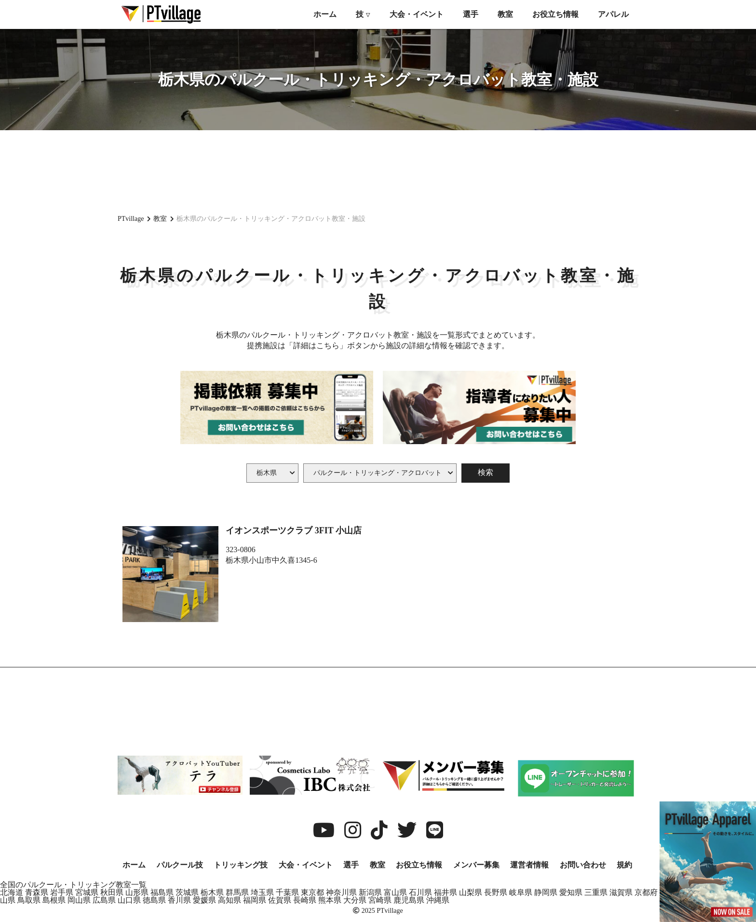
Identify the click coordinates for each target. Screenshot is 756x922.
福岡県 (254, 900)
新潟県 (370, 892)
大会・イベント (417, 14)
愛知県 (570, 892)
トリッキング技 (241, 865)
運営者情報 (529, 865)
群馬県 (237, 892)
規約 (624, 865)
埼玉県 (262, 892)
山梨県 (470, 892)
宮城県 (86, 892)
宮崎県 (380, 900)
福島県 (162, 892)
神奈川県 (341, 892)
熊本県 (329, 900)
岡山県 (79, 900)
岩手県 (61, 892)
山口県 (129, 900)
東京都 (312, 892)
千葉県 (287, 892)
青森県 (36, 892)
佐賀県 (279, 900)
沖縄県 (437, 900)
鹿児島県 (408, 900)
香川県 (179, 900)
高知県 (229, 900)
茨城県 (187, 892)
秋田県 (111, 892)
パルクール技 (180, 865)
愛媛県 (204, 900)
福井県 (445, 892)
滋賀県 (621, 892)
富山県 (395, 892)
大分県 (354, 900)
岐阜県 (520, 892)
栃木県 (212, 892)
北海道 (11, 892)
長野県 (495, 892)
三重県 (596, 892)
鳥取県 (28, 900)
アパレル (613, 14)
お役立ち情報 (555, 14)
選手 (470, 14)
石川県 (420, 892)
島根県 (54, 900)
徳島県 (154, 900)
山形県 (136, 892)
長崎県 (304, 900)
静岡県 (545, 892)
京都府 (646, 892)
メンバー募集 (476, 865)
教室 (505, 14)
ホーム (325, 14)
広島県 (104, 900)
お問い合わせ (583, 865)
